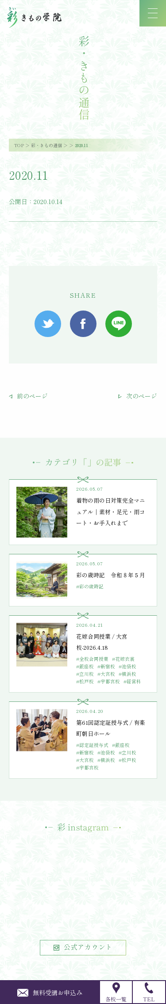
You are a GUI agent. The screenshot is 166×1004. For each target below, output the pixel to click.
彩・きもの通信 (46, 145)
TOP (19, 145)
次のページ (137, 395)
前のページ (28, 395)
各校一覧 (116, 992)
